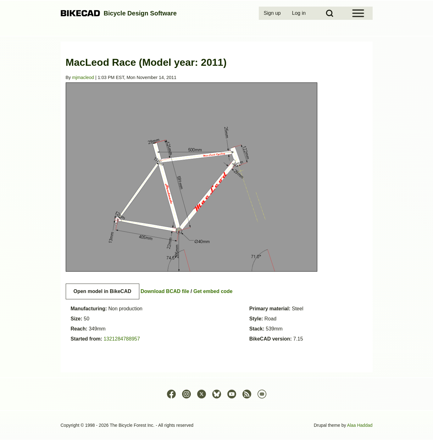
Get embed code (212, 291)
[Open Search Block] (329, 13)
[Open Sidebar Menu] (358, 13)
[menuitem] (273, 13)
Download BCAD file (165, 291)
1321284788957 (121, 338)
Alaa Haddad (360, 425)
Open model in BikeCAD (102, 291)
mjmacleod (83, 77)
